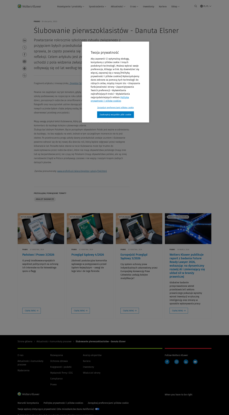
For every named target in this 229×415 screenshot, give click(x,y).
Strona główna (25, 341)
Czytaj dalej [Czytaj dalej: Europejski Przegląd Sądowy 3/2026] (128, 310)
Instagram (176, 361)
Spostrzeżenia (97, 6)
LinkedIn (186, 361)
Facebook (167, 361)
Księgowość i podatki (61, 367)
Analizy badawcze (45, 199)
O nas (134, 6)
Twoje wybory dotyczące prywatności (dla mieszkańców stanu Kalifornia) (56, 409)
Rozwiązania (56, 355)
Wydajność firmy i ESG (61, 372)
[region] (115, 82)
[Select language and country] (205, 6)
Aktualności (118, 6)
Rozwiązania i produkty (70, 6)
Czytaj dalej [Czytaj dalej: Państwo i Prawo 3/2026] (30, 310)
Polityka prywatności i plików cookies (63, 403)
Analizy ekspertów (92, 355)
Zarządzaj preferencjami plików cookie (108, 403)
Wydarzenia (24, 370)
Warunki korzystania (28, 403)
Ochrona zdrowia (59, 361)
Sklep (175, 6)
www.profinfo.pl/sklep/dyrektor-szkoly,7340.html (82, 171)
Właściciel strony (91, 372)
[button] (24, 40)
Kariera (163, 6)
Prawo (53, 384)
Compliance (56, 378)
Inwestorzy (148, 6)
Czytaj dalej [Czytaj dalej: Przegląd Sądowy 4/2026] (79, 310)
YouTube (195, 361)
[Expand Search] (195, 6)
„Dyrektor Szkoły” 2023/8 (81, 83)
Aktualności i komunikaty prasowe (54, 341)
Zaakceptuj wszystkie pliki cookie (115, 114)
